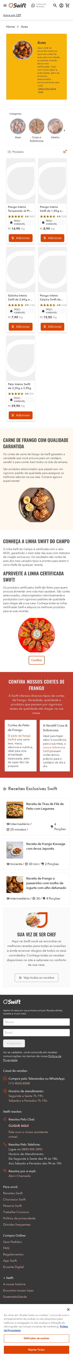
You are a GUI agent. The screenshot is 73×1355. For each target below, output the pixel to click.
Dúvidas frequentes (17, 1224)
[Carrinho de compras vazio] (67, 5)
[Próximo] (64, 130)
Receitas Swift (13, 1193)
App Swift (10, 1261)
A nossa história (14, 1284)
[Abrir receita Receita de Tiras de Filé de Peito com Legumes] (36, 816)
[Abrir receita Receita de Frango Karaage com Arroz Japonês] (36, 854)
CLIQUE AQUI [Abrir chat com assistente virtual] (19, 1126)
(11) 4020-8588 (19, 1083)
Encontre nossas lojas (18, 1290)
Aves (24, 27)
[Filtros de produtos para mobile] (64, 152)
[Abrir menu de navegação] (5, 5)
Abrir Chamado (20, 1176)
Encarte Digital (13, 1267)
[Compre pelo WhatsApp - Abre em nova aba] (39, 5)
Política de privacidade (19, 1218)
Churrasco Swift (14, 1199)
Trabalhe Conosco (16, 1212)
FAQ (6, 1248)
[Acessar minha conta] (61, 5)
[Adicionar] (21, 238)
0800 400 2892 (32, 1149)
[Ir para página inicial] (17, 5)
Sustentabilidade (15, 1297)
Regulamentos (13, 1254)
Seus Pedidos (12, 1242)
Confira (36, 660)
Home (10, 27)
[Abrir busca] (55, 5)
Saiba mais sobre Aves (47, 90)
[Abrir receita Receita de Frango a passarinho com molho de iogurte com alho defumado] (36, 888)
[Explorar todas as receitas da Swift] (36, 977)
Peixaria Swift (12, 1206)
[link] (12, 15)
